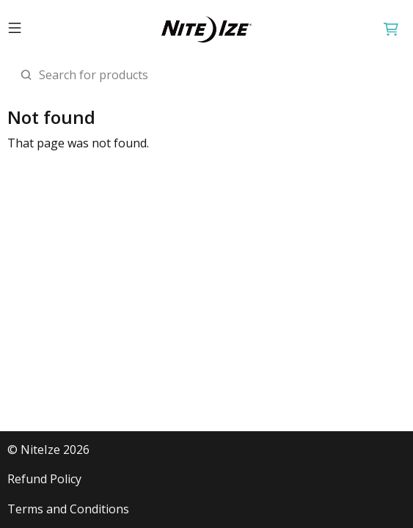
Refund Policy (44, 479)
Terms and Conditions (68, 509)
